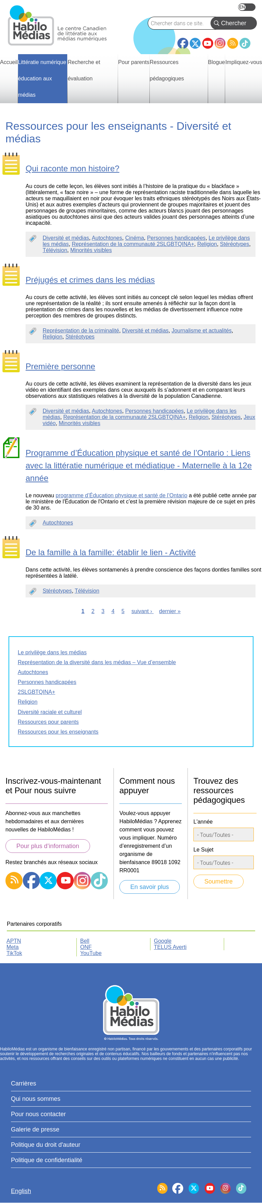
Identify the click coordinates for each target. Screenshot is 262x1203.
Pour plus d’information (47, 846)
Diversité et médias (66, 238)
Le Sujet (203, 850)
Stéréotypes (234, 244)
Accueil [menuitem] (9, 62)
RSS (232, 43)
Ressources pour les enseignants (58, 732)
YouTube (207, 43)
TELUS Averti (170, 947)
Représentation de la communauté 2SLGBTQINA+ (133, 244)
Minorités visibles (91, 250)
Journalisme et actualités (202, 330)
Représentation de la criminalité (81, 330)
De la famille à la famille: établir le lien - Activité (111, 552)
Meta (12, 947)
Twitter (195, 43)
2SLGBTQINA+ (36, 692)
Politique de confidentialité (46, 1160)
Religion (207, 244)
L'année (203, 822)
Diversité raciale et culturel (50, 712)
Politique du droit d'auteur (46, 1144)
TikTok (244, 43)
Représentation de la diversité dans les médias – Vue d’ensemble (97, 662)
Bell (84, 941)
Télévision (55, 250)
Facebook (182, 40)
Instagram (220, 43)
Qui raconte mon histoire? (72, 168)
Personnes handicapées (176, 238)
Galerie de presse (35, 1129)
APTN (13, 941)
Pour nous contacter (38, 1114)
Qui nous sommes (35, 1098)
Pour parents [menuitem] (133, 62)
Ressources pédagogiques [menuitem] (167, 70)
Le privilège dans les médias (52, 652)
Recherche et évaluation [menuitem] (84, 70)
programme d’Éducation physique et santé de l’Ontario (121, 495)
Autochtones (107, 238)
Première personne (60, 366)
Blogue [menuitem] (216, 62)
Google (163, 941)
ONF (86, 947)
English (247, 7)
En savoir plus (149, 887)
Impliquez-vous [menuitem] (243, 62)
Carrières (23, 1083)
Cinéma (134, 238)
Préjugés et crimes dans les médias (90, 279)
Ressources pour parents (48, 722)
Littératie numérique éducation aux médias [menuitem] (42, 78)
